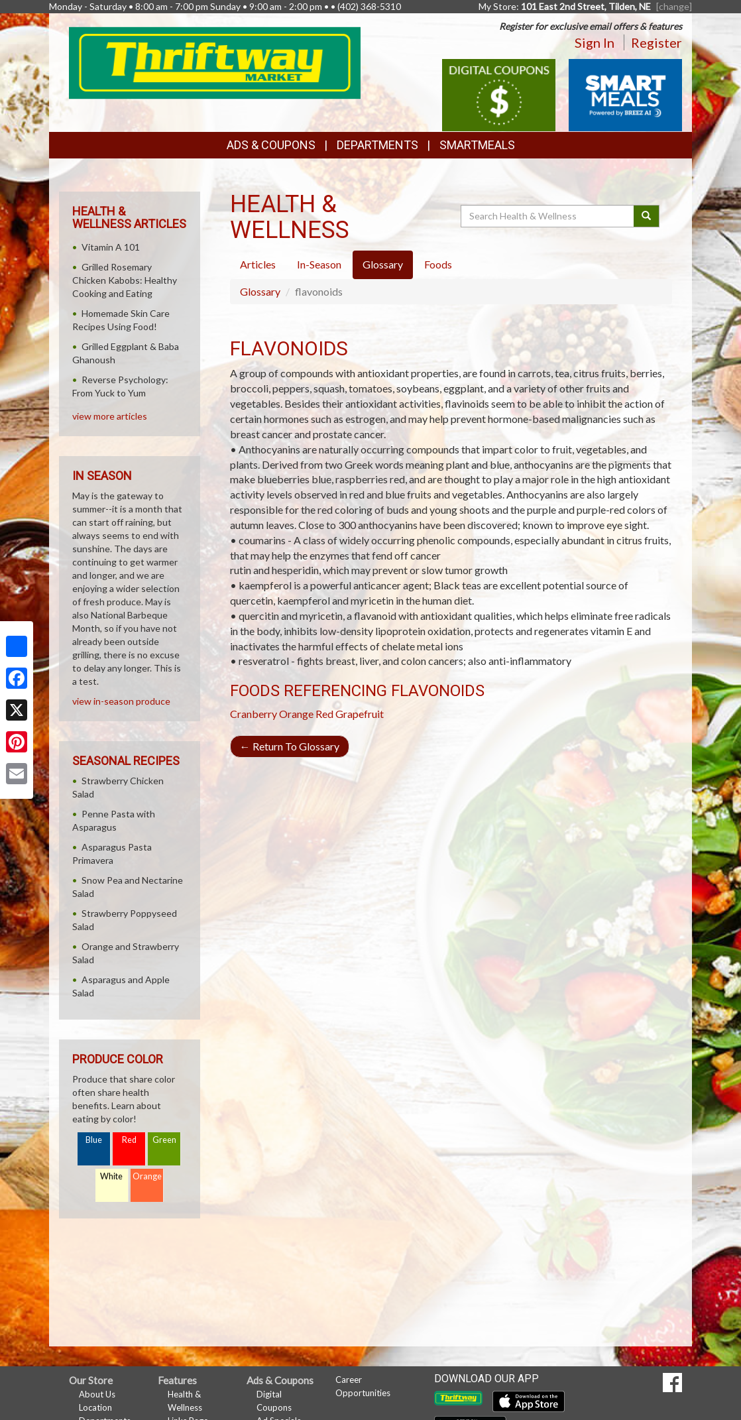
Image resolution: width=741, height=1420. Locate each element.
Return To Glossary (289, 746)
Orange (296, 713)
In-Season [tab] (319, 264)
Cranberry (253, 713)
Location (95, 1407)
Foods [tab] (438, 264)
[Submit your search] (646, 216)
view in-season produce (121, 701)
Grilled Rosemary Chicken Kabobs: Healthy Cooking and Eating (124, 280)
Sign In (594, 42)
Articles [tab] (258, 264)
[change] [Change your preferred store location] (674, 6)
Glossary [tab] (383, 264)
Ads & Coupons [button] (271, 145)
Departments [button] (377, 145)
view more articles (109, 416)
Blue (94, 1140)
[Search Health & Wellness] (548, 216)
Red (129, 1140)
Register (656, 42)
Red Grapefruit (349, 713)
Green (164, 1140)
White (111, 1176)
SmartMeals (477, 145)
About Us (97, 1394)
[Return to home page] (215, 61)
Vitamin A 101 (111, 247)
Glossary (260, 291)
